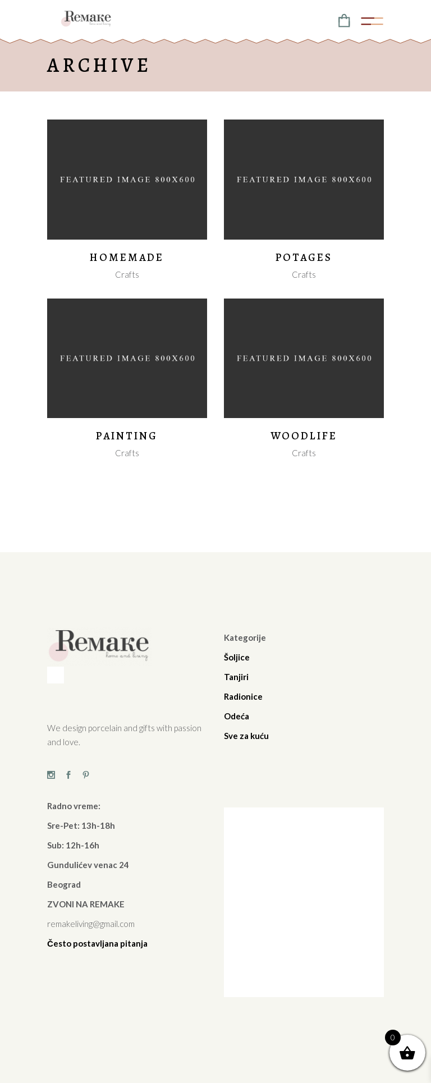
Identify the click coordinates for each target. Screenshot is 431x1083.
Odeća (236, 716)
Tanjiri (236, 677)
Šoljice (237, 657)
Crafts (127, 274)
